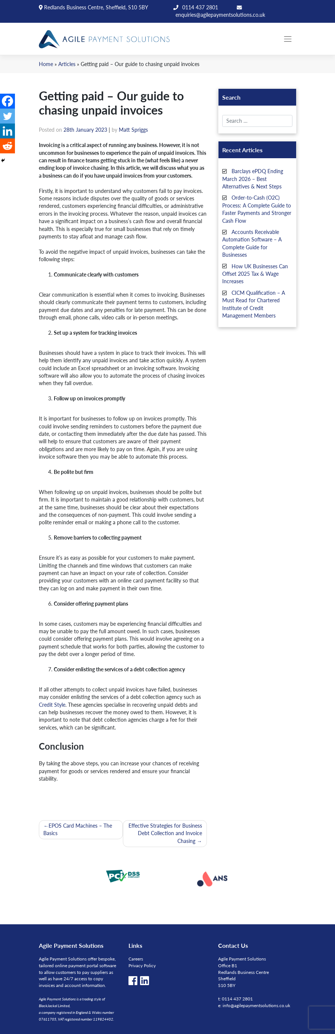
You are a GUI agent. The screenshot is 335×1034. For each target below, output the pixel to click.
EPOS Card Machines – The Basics (77, 829)
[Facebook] (7, 101)
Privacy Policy (142, 965)
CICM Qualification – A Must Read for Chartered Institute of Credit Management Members (253, 304)
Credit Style (52, 704)
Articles (66, 64)
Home (46, 64)
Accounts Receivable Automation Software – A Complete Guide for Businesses (252, 243)
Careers (135, 959)
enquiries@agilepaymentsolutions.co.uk (220, 14)
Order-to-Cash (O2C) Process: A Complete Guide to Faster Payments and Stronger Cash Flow (256, 209)
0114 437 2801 (200, 7)
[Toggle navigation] (288, 39)
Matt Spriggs (133, 129)
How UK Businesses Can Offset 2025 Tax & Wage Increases (255, 273)
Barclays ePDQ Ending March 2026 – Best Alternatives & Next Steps (252, 179)
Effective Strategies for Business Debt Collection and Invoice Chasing (165, 833)
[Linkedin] (7, 131)
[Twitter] (7, 116)
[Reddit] (7, 145)
